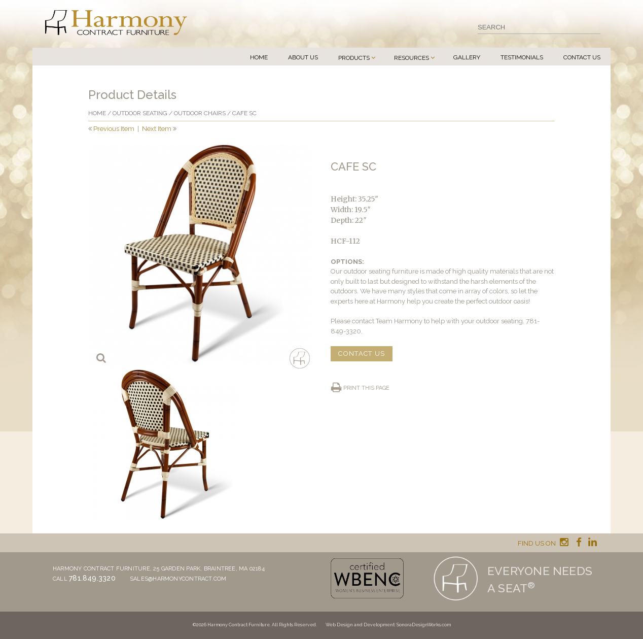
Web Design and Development (360, 624)
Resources (411, 57)
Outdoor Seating (140, 113)
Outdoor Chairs (200, 113)
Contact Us (581, 57)
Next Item (156, 128)
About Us (303, 57)
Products (354, 57)
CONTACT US (361, 353)
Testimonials (522, 57)
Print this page (366, 388)
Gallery (466, 57)
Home (259, 57)
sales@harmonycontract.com (178, 579)
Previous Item (113, 128)
